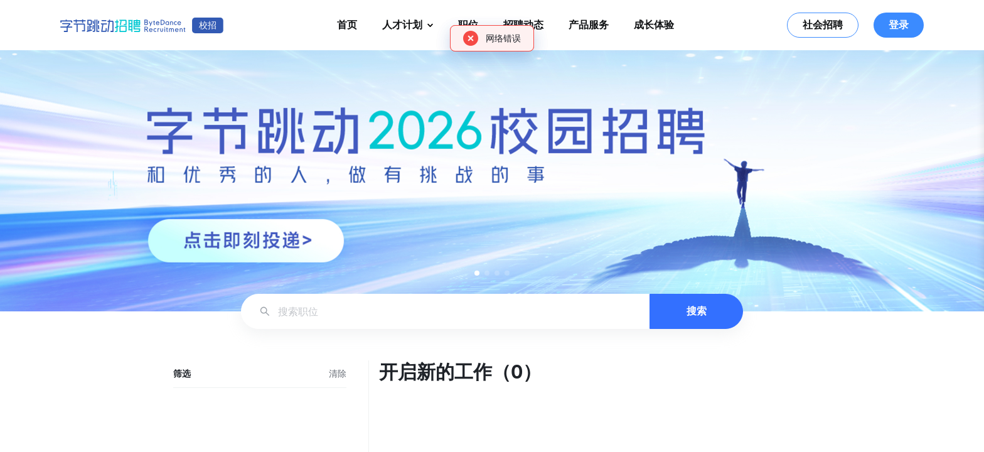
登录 (899, 24)
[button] (476, 273)
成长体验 (654, 25)
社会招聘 (823, 24)
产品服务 (589, 25)
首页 (347, 25)
